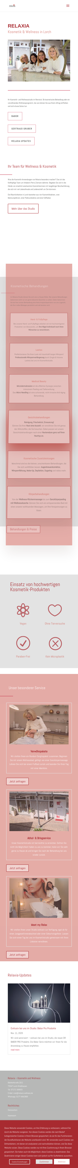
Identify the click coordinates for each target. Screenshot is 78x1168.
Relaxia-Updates (21, 141)
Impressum (12, 1115)
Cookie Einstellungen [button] (19, 1162)
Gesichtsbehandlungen (39, 414)
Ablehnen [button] (62, 1161)
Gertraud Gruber (21, 128)
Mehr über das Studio (23, 209)
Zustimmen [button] (44, 1161)
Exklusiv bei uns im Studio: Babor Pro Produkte (33, 1028)
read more (15, 1049)
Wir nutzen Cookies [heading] (12, 1123)
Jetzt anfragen (17, 781)
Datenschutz (12, 1110)
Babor (15, 116)
